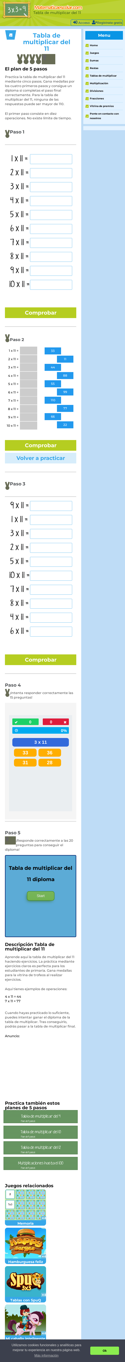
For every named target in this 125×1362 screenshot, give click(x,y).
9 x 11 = (19, 270)
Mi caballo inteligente (25, 1336)
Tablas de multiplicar (103, 75)
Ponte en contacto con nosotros (104, 116)
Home (94, 45)
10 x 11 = (19, 284)
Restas (94, 68)
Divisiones (96, 90)
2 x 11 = (19, 173)
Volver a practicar (40, 458)
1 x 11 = (19, 159)
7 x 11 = (19, 242)
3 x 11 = (19, 187)
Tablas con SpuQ (25, 1298)
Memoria (25, 1221)
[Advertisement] (39, 1067)
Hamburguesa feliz (25, 1259)
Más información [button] (46, 1355)
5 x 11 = (19, 215)
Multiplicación (99, 83)
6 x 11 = (19, 228)
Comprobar (41, 312)
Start (41, 896)
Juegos (94, 52)
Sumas (94, 60)
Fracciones (97, 98)
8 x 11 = (19, 256)
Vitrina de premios (102, 106)
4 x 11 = (19, 201)
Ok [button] (105, 1350)
